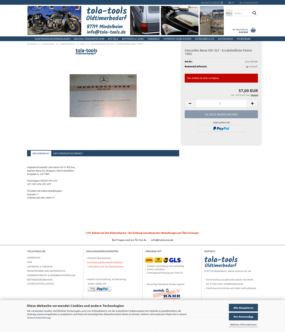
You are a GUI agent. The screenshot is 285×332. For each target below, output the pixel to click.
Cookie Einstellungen (40, 283)
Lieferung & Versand (40, 266)
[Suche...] (229, 13)
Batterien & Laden (133, 38)
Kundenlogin (249, 2)
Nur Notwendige (243, 316)
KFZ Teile (113, 38)
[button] (190, 103)
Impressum (33, 257)
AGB (29, 261)
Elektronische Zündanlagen (52, 38)
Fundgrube (243, 38)
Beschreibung (41, 153)
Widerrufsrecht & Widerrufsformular (51, 275)
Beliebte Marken (212, 2)
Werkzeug (154, 38)
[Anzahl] (221, 103)
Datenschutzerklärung (39, 317)
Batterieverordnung (40, 279)
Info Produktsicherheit (68, 153)
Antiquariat (225, 38)
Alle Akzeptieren (243, 307)
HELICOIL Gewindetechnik (89, 38)
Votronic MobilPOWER (177, 38)
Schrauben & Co (204, 38)
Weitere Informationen (243, 324)
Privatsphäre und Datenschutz (46, 270)
